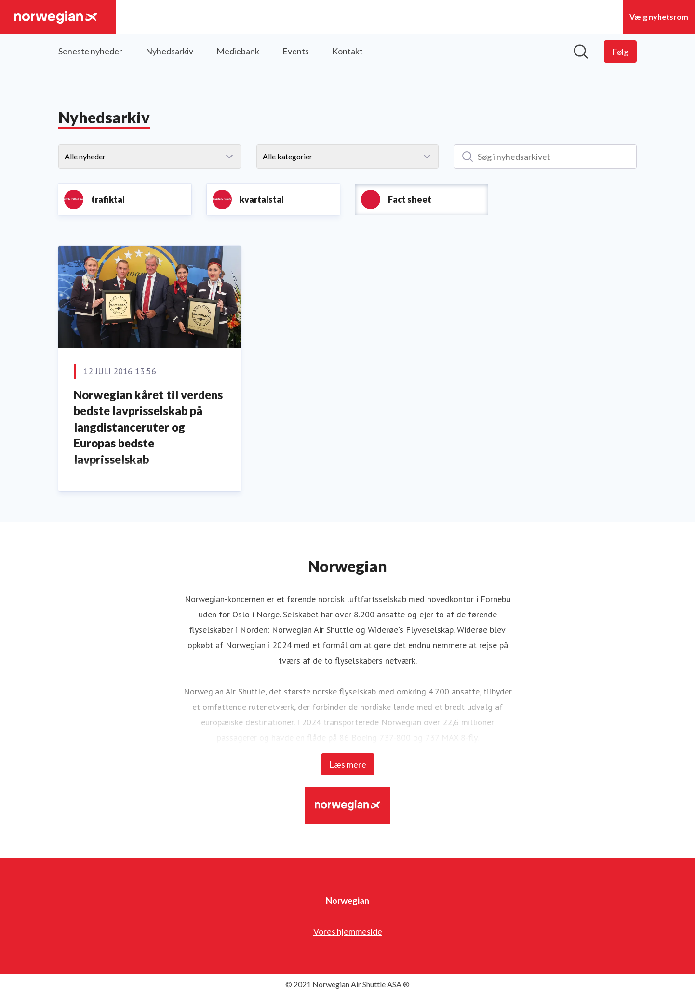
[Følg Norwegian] (620, 51)
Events (295, 51)
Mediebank (237, 51)
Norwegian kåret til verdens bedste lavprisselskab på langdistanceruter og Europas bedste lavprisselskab (148, 427)
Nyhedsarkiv (169, 51)
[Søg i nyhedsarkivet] (545, 156)
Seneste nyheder (90, 51)
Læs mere (347, 764)
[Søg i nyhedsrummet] (580, 51)
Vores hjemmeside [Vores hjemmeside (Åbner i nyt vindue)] (347, 931)
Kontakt (347, 51)
